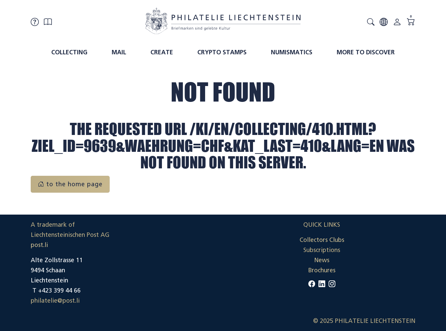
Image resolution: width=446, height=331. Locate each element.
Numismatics (291, 52)
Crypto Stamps (222, 52)
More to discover (366, 52)
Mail (119, 52)
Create (161, 52)
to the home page (70, 184)
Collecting (69, 52)
